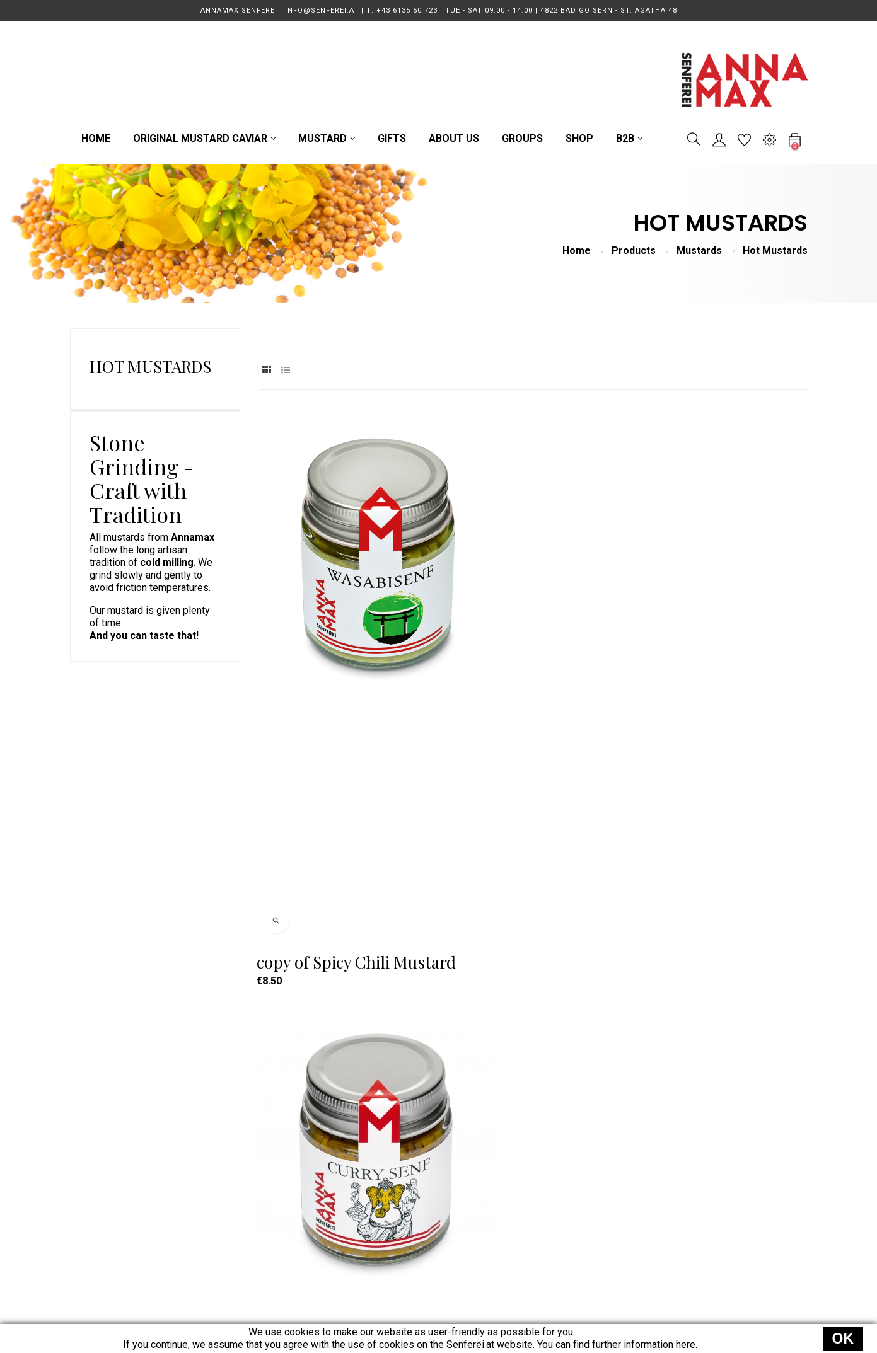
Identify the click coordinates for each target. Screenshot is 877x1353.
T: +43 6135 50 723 (264, 1148)
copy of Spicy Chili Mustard (325, 643)
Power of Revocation (570, 1239)
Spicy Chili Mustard (330, 926)
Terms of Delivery (563, 1148)
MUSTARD (396, 1171)
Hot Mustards (150, 366)
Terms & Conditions (567, 1171)
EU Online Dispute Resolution (588, 1261)
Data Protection (558, 1193)
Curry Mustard (502, 643)
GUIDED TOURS (407, 1193)
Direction (241, 1193)
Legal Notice (552, 1216)
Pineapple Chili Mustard (693, 643)
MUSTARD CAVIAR (414, 1148)
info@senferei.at (257, 1171)
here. (686, 1344)
